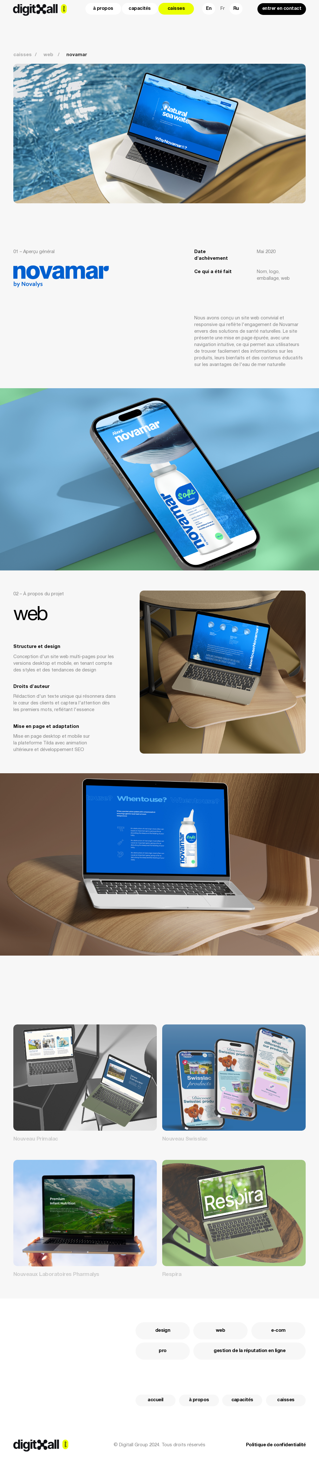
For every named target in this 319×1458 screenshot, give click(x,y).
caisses (176, 9)
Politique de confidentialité (276, 1445)
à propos (103, 9)
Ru (236, 9)
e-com (278, 1331)
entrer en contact (281, 9)
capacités (139, 9)
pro (162, 1351)
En (208, 9)
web (220, 1331)
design (162, 1331)
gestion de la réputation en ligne (249, 1351)
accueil (155, 1400)
